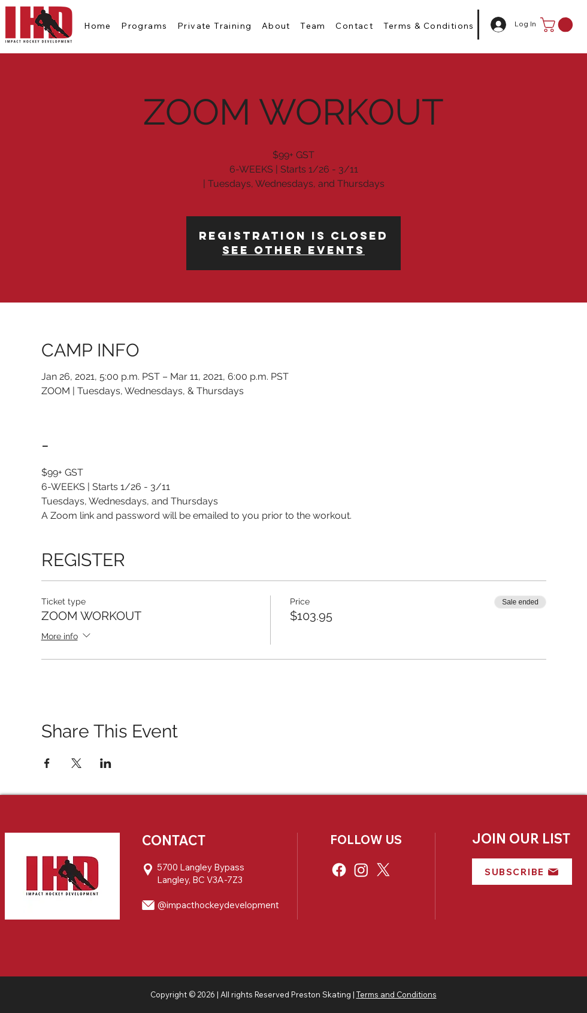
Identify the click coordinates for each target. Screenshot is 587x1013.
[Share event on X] (76, 763)
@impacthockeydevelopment (218, 905)
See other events (293, 250)
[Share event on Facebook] (47, 763)
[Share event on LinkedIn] (105, 763)
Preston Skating (321, 994)
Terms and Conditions (396, 994)
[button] (144, 25)
